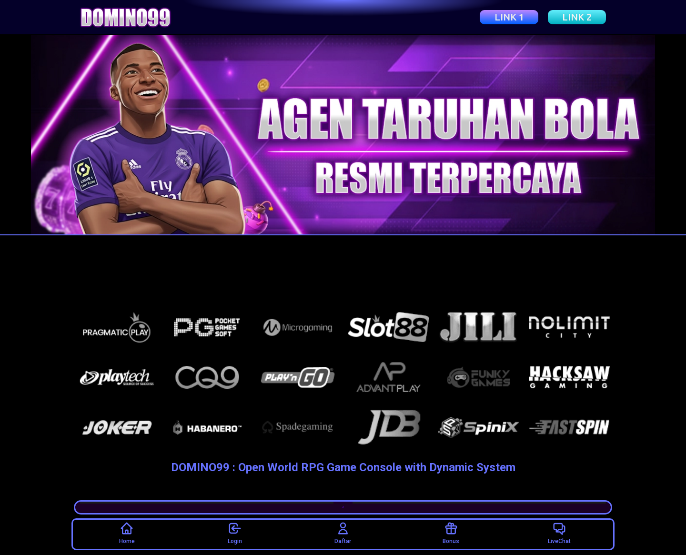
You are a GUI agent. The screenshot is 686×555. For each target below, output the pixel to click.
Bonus (451, 532)
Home (127, 532)
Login (235, 532)
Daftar (342, 532)
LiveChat (559, 532)
